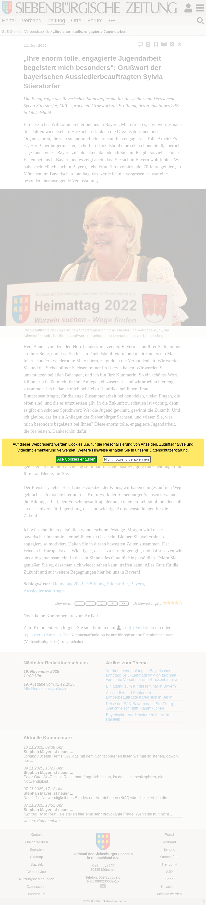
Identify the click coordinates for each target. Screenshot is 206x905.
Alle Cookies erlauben (76, 459)
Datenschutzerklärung (169, 450)
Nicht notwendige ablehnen (126, 459)
